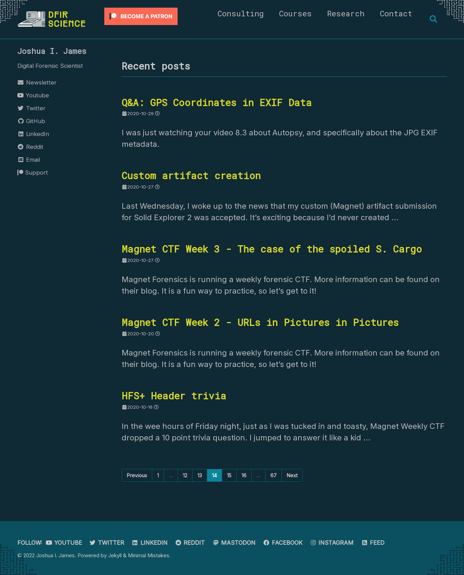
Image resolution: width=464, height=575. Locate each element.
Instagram (332, 542)
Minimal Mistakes (148, 555)
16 (244, 475)
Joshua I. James (52, 51)
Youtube (64, 542)
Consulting (241, 13)
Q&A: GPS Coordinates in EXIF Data (217, 102)
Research (346, 13)
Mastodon (233, 542)
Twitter (106, 542)
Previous (137, 475)
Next (292, 475)
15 (229, 475)
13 (199, 475)
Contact (396, 13)
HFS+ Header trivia (174, 395)
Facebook (282, 542)
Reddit (190, 542)
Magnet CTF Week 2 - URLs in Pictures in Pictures (260, 322)
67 (273, 475)
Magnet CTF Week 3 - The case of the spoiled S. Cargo (272, 248)
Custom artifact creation (191, 175)
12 (185, 475)
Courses (295, 13)
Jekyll (115, 555)
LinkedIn (149, 542)
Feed (372, 542)
